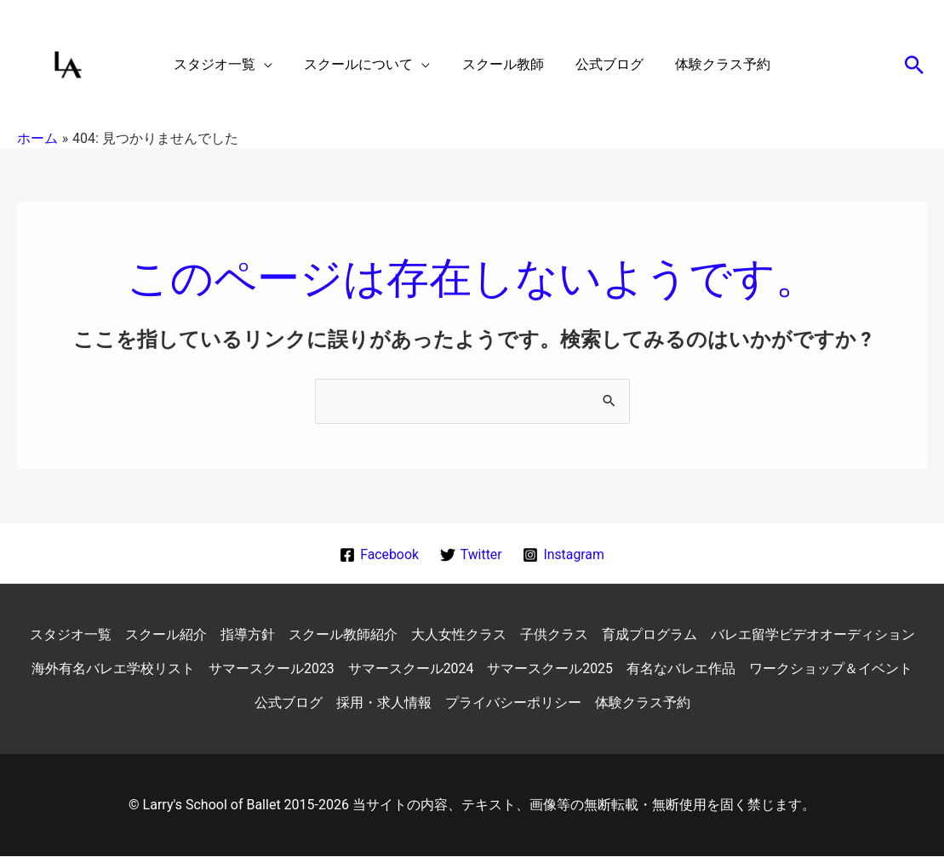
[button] (232, 64)
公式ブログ (289, 703)
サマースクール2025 (550, 669)
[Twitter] (470, 555)
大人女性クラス (458, 635)
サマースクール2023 (272, 669)
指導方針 (247, 635)
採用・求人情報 (384, 703)
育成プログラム (649, 635)
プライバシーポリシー (513, 703)
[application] (273, 64)
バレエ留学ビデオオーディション (813, 635)
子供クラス (554, 635)
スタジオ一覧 (71, 635)
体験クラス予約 (642, 703)
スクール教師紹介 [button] (343, 635)
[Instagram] (564, 555)
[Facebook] (379, 555)
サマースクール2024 (411, 669)
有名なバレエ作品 (680, 669)
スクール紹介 (166, 635)
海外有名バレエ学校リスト (113, 669)
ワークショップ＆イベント (831, 669)
